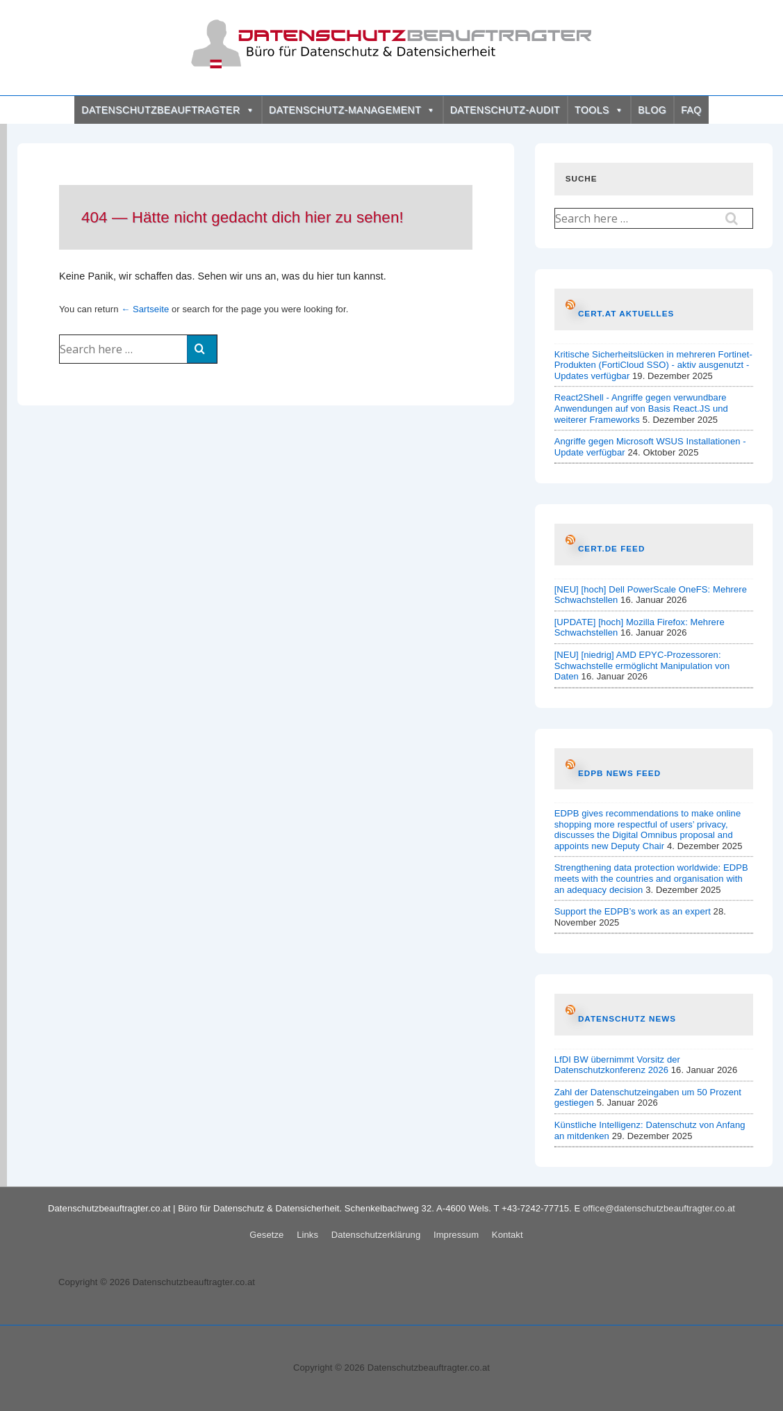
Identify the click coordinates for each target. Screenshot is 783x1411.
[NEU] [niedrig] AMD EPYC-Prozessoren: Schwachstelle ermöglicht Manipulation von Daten (642, 666)
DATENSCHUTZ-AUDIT (505, 109)
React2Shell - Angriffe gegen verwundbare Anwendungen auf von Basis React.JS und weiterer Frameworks (641, 408)
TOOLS (599, 110)
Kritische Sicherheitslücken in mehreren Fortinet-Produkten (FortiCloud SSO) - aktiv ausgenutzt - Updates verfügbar (653, 365)
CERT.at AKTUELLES (626, 313)
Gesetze (266, 1234)
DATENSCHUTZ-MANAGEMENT (352, 110)
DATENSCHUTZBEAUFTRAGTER (167, 110)
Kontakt (507, 1234)
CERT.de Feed (611, 548)
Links (307, 1234)
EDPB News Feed (619, 772)
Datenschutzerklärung (375, 1234)
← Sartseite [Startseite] (145, 309)
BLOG (652, 109)
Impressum (456, 1234)
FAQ (691, 109)
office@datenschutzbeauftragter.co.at (659, 1208)
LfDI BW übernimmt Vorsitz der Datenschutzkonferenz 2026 (617, 1065)
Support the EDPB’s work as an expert (632, 911)
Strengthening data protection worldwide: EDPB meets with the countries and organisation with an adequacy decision (651, 878)
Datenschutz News (627, 1018)
